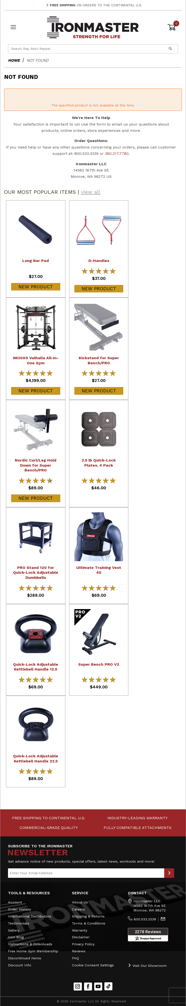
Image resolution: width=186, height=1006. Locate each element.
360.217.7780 (117, 153)
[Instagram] (78, 987)
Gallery (13, 930)
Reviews (78, 951)
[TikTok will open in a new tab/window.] (108, 986)
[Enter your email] (86, 873)
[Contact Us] (163, 919)
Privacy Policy (83, 944)
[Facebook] (88, 987)
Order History (19, 909)
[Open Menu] (13, 27)
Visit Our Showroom (147, 965)
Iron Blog (16, 937)
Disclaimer (81, 937)
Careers (78, 909)
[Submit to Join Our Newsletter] (169, 873)
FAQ (75, 958)
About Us (80, 902)
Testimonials (18, 923)
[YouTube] (98, 987)
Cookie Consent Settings (93, 965)
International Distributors (29, 916)
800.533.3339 (145, 919)
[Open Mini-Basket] (172, 27)
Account (15, 902)
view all (91, 192)
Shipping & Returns (88, 916)
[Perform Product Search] (170, 49)
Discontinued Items (24, 958)
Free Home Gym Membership (33, 951)
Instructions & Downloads (30, 944)
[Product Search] (85, 49)
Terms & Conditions (88, 923)
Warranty (79, 930)
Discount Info (19, 965)
